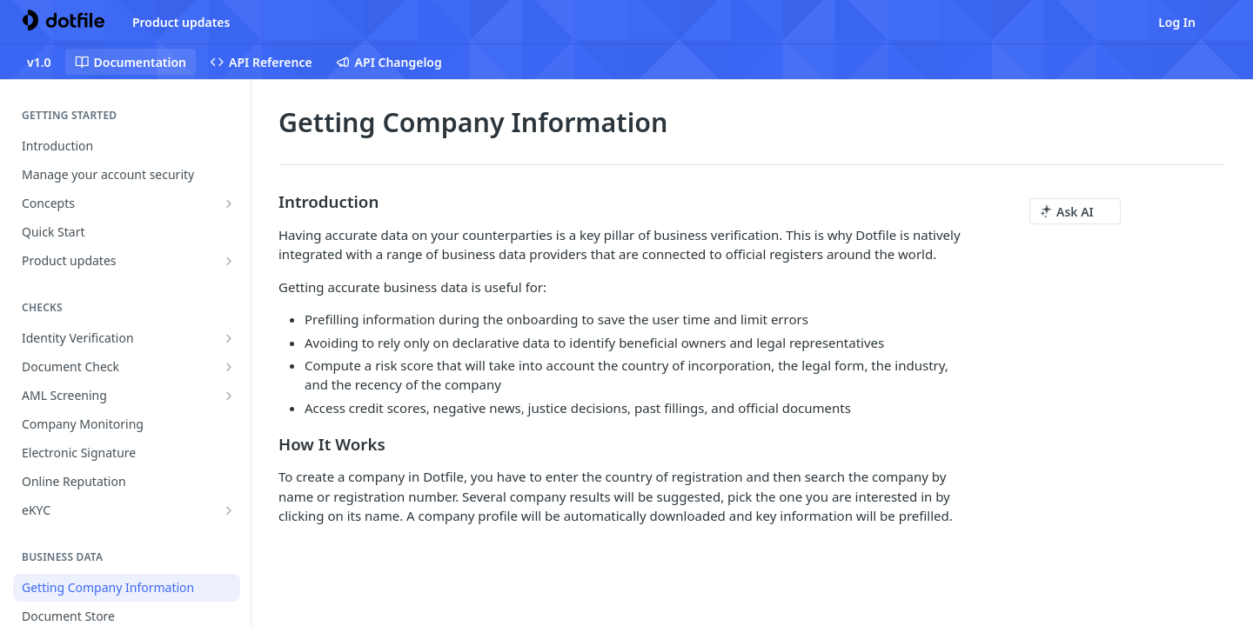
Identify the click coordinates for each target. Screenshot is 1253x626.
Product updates (181, 22)
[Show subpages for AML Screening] (229, 396)
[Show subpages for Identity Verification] (229, 338)
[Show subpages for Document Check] (229, 367)
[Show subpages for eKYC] (229, 510)
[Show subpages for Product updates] (229, 261)
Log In (1177, 22)
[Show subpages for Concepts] (229, 203)
